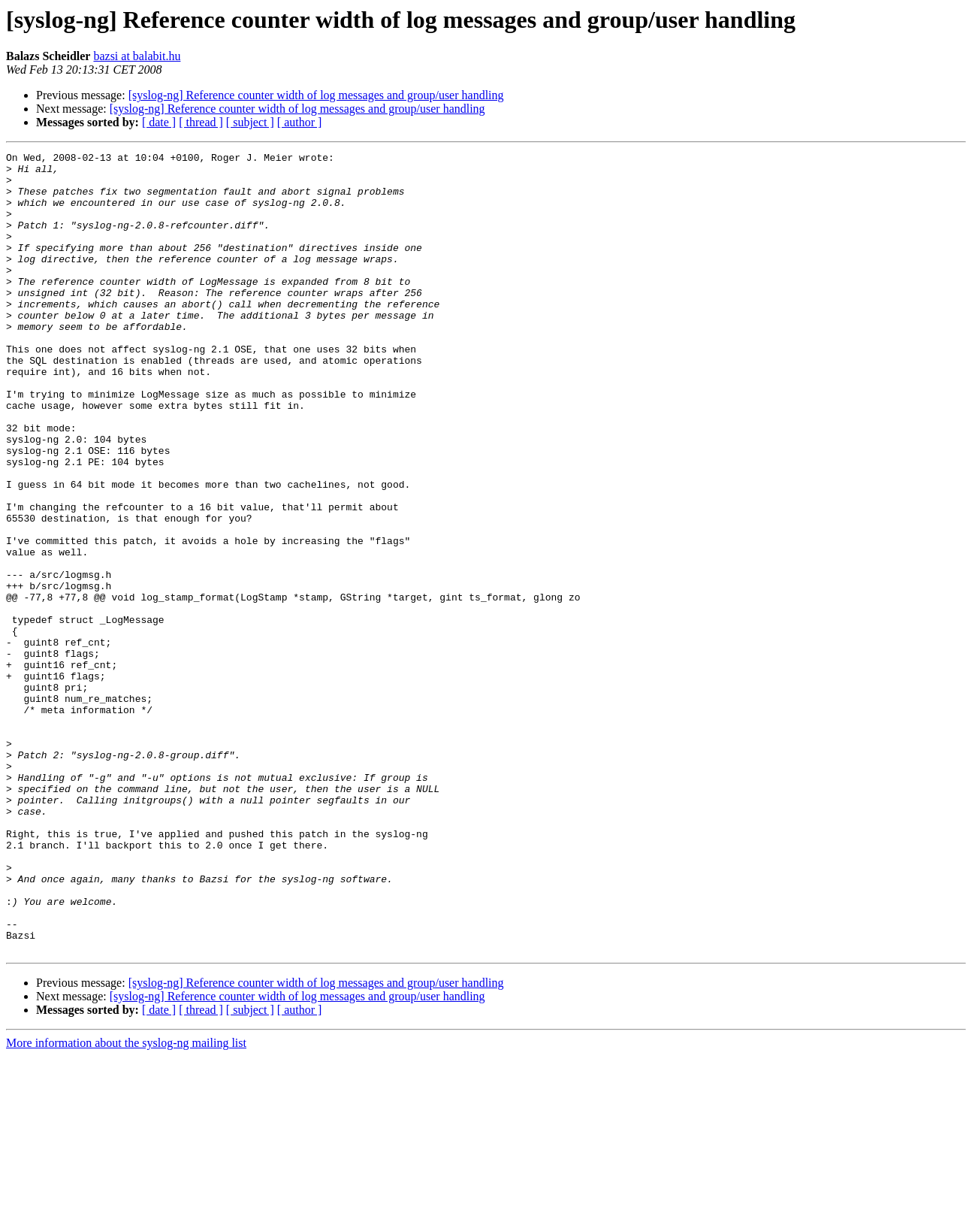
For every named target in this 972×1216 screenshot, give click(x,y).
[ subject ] (250, 122)
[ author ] (299, 122)
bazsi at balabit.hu (136, 56)
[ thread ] (201, 122)
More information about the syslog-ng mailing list (126, 1202)
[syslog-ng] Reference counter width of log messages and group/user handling (316, 95)
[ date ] (159, 122)
